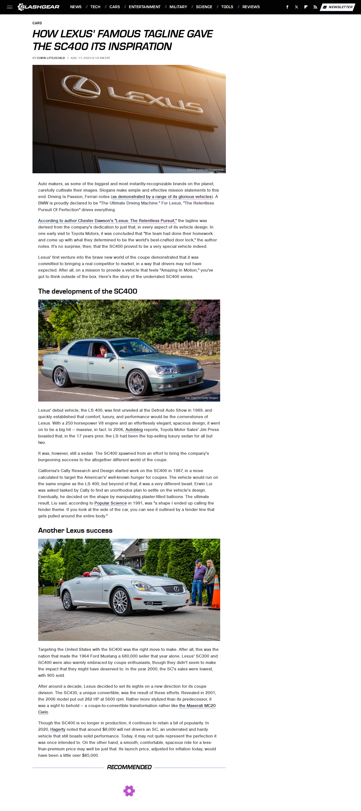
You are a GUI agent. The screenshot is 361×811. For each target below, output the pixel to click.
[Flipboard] (306, 7)
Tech (95, 7)
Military (178, 7)
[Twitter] (296, 7)
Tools (227, 7)
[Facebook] (287, 7)
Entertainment (145, 7)
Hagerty (57, 729)
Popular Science (110, 503)
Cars (115, 7)
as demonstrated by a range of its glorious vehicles (161, 196)
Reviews (251, 7)
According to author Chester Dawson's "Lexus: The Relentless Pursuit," (107, 220)
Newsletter (337, 7)
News (76, 7)
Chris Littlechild (51, 58)
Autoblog (134, 429)
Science (204, 7)
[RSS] (315, 7)
